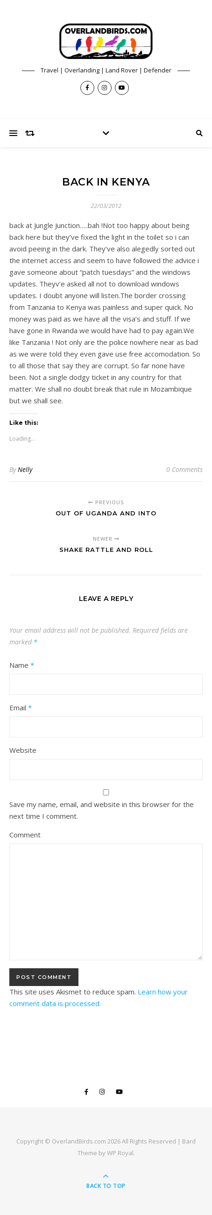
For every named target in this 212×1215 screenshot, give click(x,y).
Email (20, 707)
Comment (25, 834)
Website (22, 750)
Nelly (25, 469)
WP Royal (120, 1153)
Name (21, 665)
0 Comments (184, 469)
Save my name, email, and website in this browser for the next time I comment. (101, 810)
